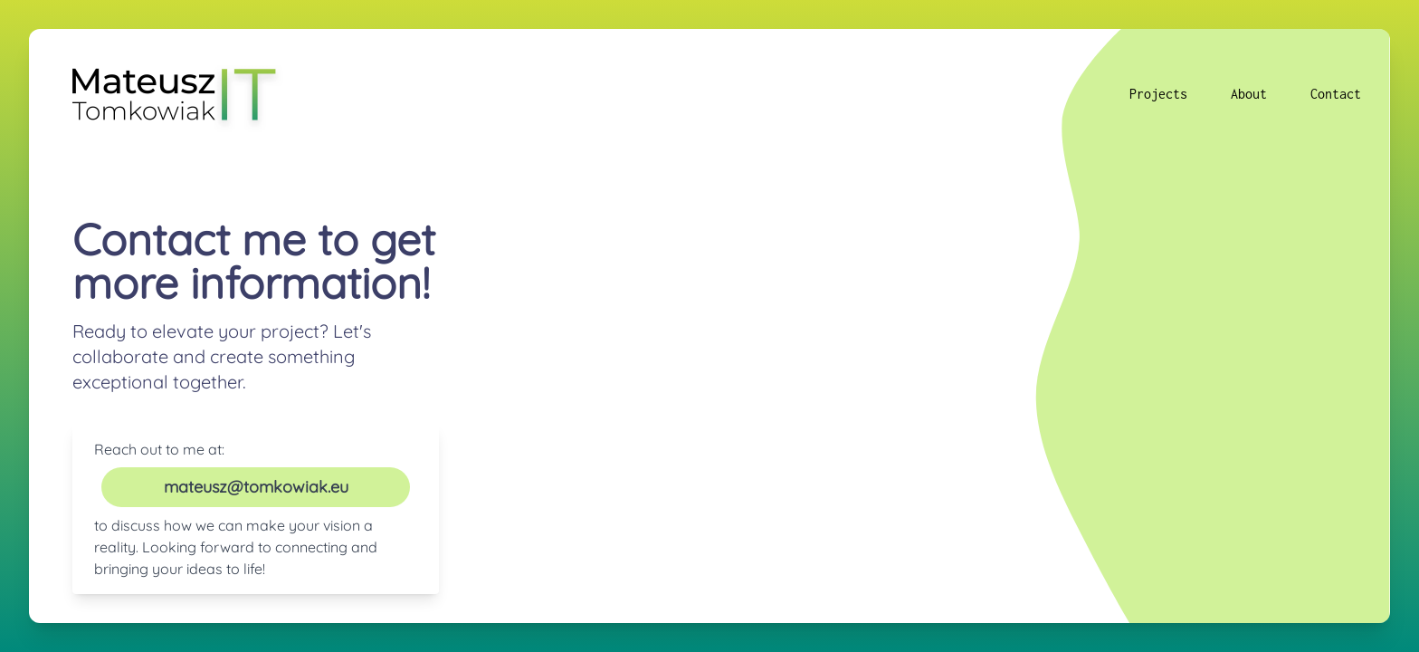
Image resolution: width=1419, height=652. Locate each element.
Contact (1335, 93)
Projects (1158, 93)
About (1249, 93)
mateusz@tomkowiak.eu (256, 486)
